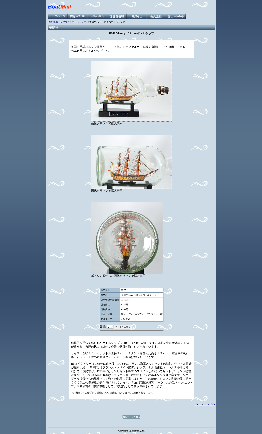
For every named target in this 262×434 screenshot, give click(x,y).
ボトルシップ (79, 22)
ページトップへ (205, 404)
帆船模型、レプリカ (59, 22)
